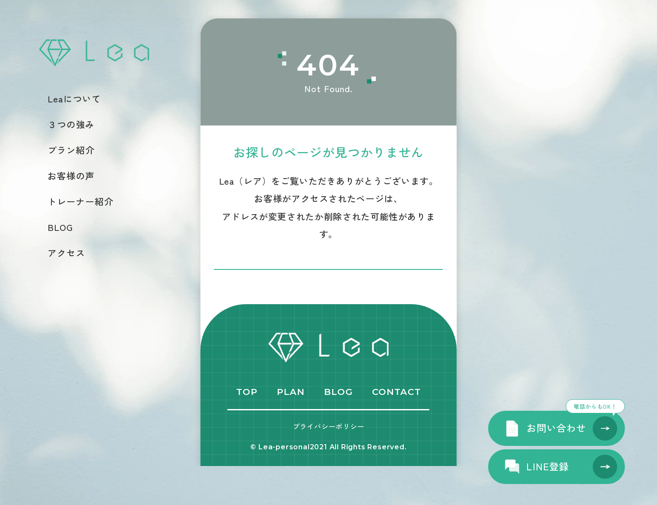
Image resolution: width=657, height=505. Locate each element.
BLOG (60, 227)
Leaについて (74, 98)
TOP (247, 431)
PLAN (291, 431)
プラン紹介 (71, 150)
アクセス (66, 253)
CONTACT (396, 431)
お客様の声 (71, 175)
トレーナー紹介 (81, 201)
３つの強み (71, 124)
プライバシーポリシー (329, 465)
